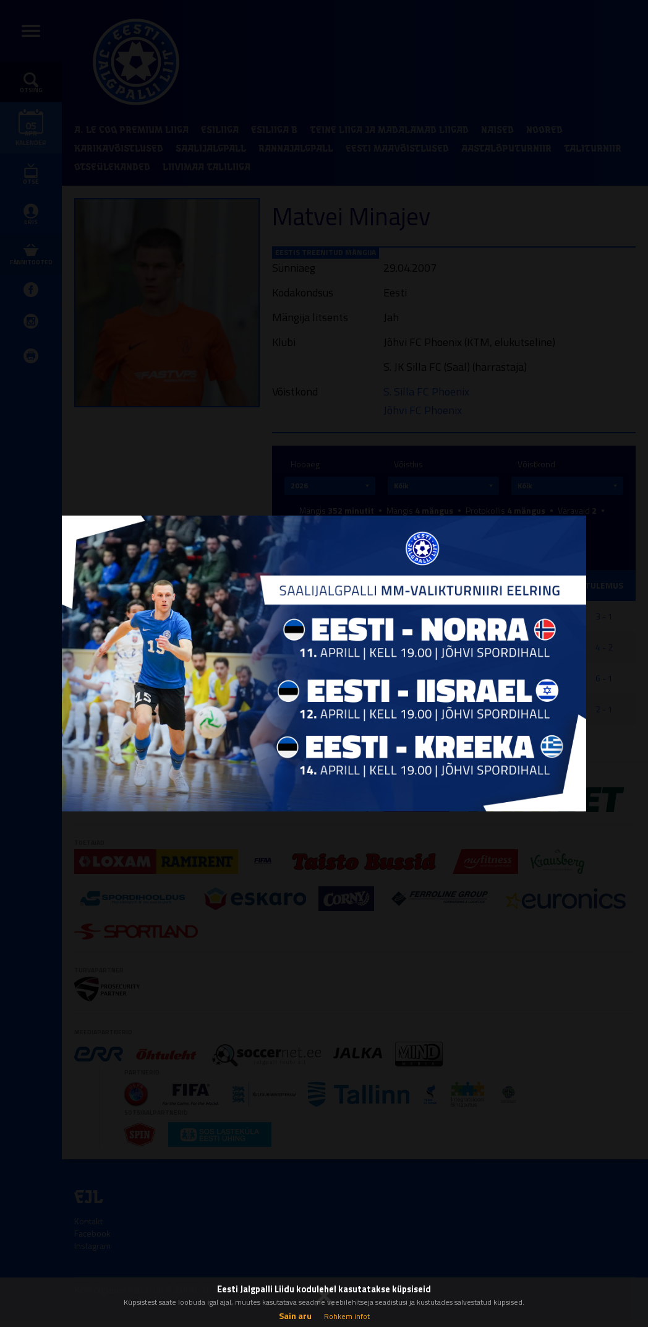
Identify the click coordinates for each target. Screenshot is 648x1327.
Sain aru (295, 1315)
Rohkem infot (347, 1316)
